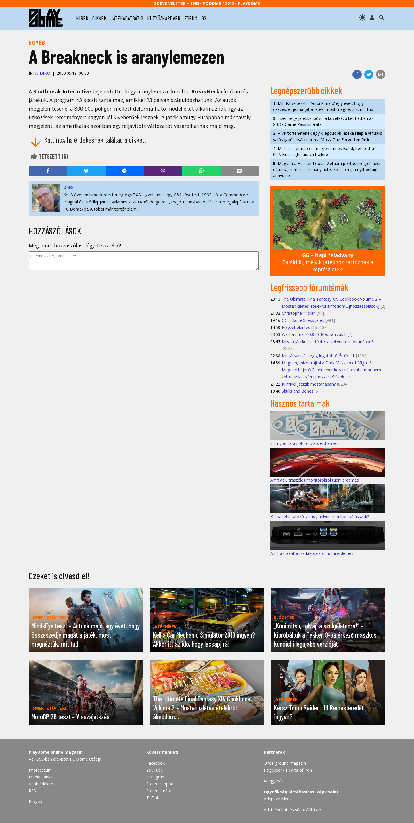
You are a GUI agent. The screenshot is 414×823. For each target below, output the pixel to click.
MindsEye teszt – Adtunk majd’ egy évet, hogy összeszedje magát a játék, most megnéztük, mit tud (323, 106)
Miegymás (273, 781)
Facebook (155, 763)
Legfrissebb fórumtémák (309, 287)
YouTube (154, 770)
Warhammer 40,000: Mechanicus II (314, 334)
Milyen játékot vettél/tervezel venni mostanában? (327, 341)
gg (204, 18)
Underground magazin (285, 763)
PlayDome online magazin (56, 752)
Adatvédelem (41, 784)
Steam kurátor (159, 790)
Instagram (156, 777)
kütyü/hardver (163, 18)
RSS (32, 790)
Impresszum (40, 770)
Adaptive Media (278, 798)
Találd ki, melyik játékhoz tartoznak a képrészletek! (327, 262)
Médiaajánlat (41, 777)
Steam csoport (160, 784)
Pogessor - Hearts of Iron (288, 770)
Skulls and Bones (297, 391)
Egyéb (37, 42)
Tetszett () (49, 156)
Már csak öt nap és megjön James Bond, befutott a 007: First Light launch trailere (323, 151)
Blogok (35, 801)
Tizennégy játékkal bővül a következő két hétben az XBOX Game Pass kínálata (323, 121)
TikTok (152, 797)
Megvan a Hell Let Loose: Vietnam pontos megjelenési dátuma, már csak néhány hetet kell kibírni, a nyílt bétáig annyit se (326, 169)
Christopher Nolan (299, 313)
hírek (82, 18)
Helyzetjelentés (296, 327)
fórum (191, 18)
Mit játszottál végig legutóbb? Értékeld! (318, 355)
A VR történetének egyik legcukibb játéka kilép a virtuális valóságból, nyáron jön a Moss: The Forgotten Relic (327, 136)
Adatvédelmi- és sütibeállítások (292, 809)
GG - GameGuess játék (303, 320)
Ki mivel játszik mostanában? (309, 384)
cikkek (99, 18)
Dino (45, 73)
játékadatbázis (126, 18)
